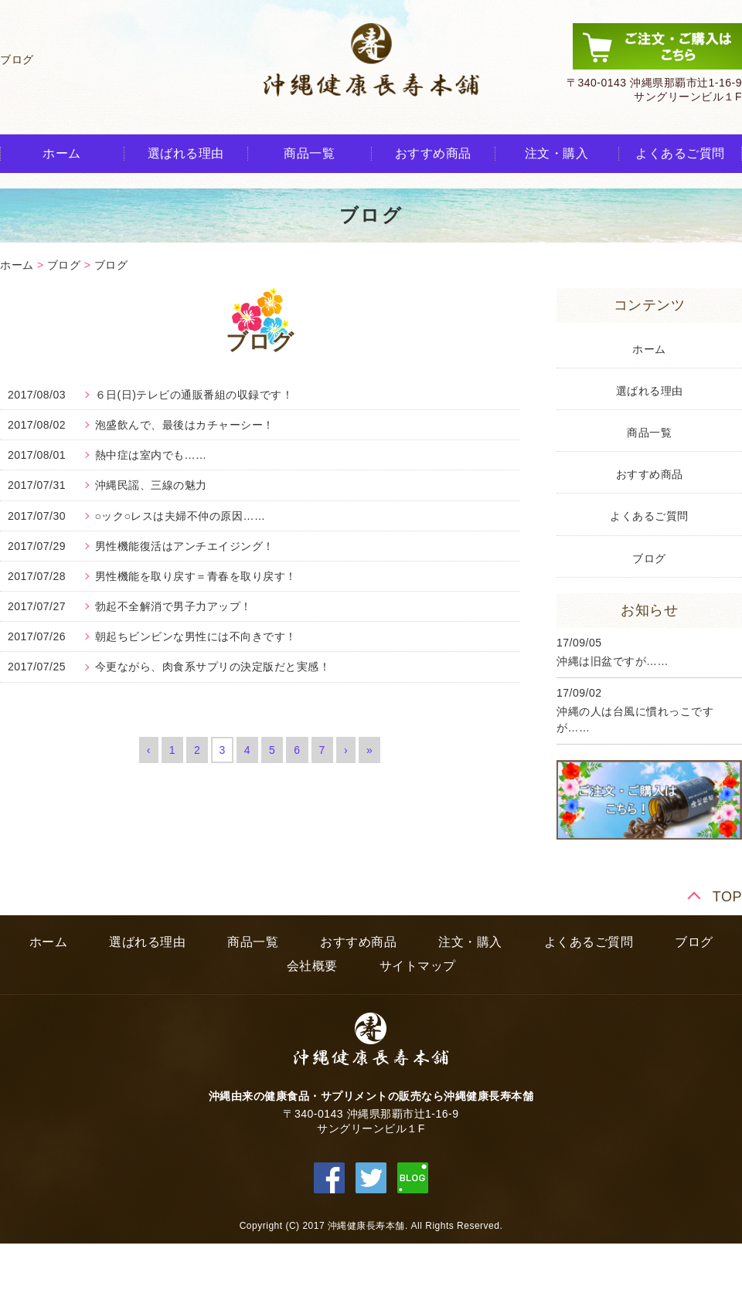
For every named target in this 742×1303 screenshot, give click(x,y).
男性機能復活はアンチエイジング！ (184, 546)
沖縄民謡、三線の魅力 (151, 485)
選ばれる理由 (186, 153)
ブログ (64, 265)
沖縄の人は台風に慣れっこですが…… (634, 719)
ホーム (62, 153)
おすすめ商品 (433, 153)
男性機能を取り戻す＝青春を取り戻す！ (196, 576)
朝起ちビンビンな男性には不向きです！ (196, 636)
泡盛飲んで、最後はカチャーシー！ (184, 425)
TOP (727, 896)
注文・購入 (557, 153)
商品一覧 (309, 153)
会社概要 (312, 965)
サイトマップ (418, 965)
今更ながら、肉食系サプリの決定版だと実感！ (213, 666)
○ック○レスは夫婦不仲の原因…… (180, 516)
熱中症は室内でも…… (151, 455)
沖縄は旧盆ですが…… (612, 661)
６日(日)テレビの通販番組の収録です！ (194, 395)
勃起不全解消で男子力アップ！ (173, 606)
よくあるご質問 (680, 153)
